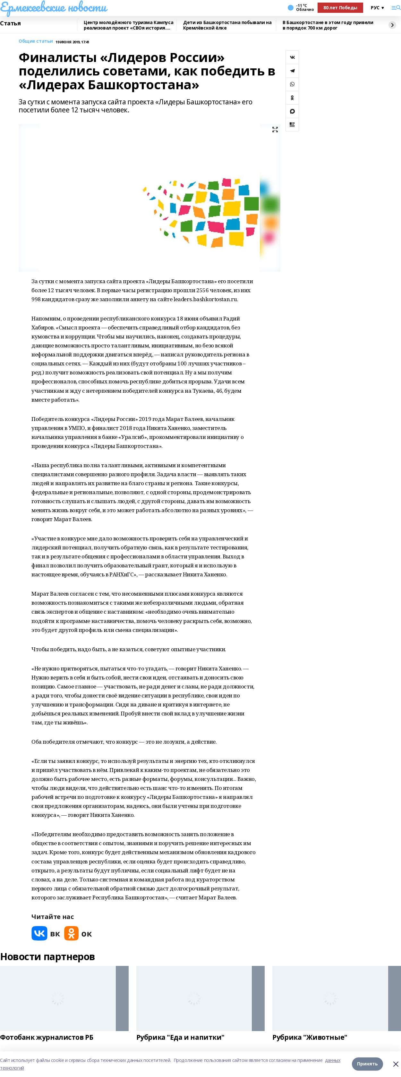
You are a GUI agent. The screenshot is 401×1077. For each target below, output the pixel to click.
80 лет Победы (340, 7)
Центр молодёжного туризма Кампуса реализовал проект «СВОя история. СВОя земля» (128, 25)
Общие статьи (36, 41)
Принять (367, 1064)
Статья (10, 23)
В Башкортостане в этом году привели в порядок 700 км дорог (328, 25)
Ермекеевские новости (53, 7)
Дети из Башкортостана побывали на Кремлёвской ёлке (227, 25)
